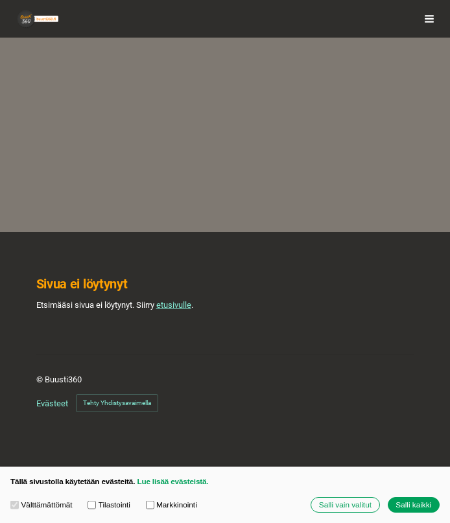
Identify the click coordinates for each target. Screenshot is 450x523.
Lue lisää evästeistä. (172, 481)
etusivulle (173, 305)
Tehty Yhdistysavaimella (117, 402)
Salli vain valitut (345, 504)
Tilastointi (109, 504)
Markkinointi (171, 504)
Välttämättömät (41, 504)
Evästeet (52, 403)
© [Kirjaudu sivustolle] (40, 379)
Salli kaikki (413, 504)
